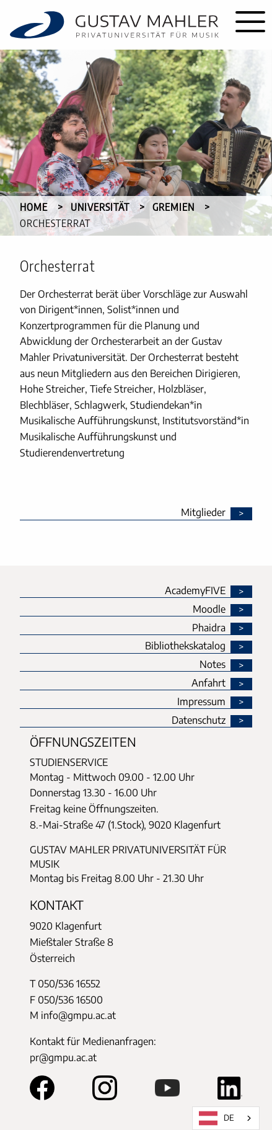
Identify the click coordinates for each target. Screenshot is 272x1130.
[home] (114, 25)
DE (216, 1118)
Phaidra (209, 628)
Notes (213, 664)
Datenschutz (199, 720)
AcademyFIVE (195, 591)
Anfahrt (208, 683)
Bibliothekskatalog (185, 646)
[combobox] (226, 1118)
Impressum (201, 702)
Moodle (209, 609)
